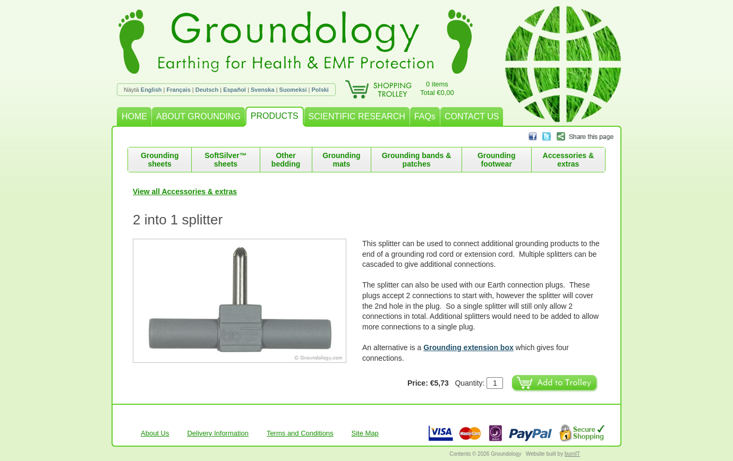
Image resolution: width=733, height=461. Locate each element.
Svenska (263, 89)
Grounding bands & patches (416, 159)
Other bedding (285, 159)
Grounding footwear (497, 159)
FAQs (425, 116)
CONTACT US (472, 116)
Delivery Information (218, 433)
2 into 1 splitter (178, 220)
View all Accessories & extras (185, 191)
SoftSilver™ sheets (225, 159)
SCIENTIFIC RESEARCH (357, 116)
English (151, 89)
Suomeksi (293, 89)
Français (179, 89)
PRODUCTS (275, 115)
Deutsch (206, 89)
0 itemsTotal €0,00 (437, 88)
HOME (134, 116)
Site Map (365, 433)
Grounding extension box (468, 347)
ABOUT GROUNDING (198, 116)
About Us (155, 433)
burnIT (572, 454)
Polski (320, 89)
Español (234, 89)
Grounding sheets (160, 159)
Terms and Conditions (300, 433)
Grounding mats (341, 159)
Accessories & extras (568, 159)
